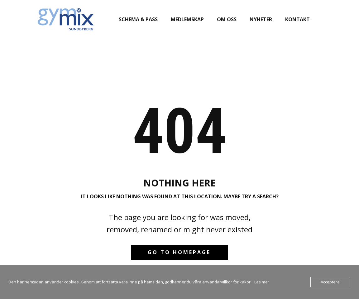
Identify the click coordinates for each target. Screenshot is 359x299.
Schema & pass (138, 19)
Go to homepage (179, 252)
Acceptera (330, 282)
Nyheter (261, 19)
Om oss (227, 19)
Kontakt (297, 19)
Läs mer (261, 282)
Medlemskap (187, 19)
